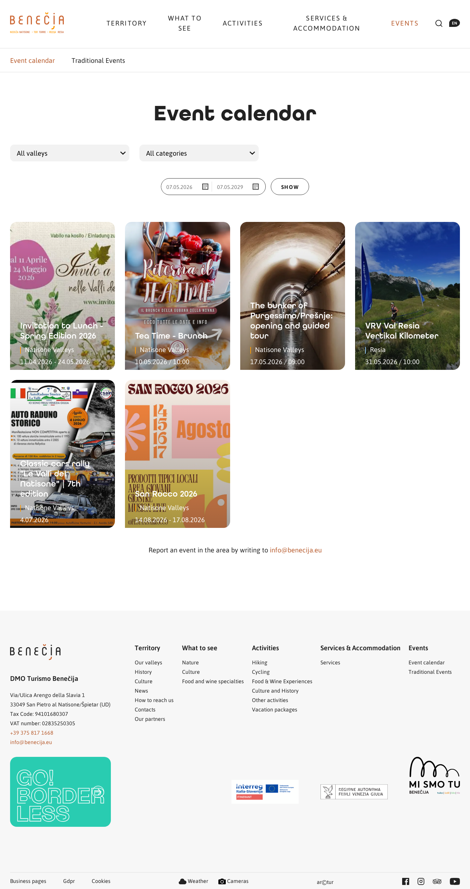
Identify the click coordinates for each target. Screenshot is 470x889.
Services (330, 662)
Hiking (259, 662)
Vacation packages (274, 709)
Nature (190, 662)
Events (405, 22)
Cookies (101, 880)
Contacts (145, 709)
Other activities (270, 699)
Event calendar (32, 60)
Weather (193, 880)
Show (290, 186)
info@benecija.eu (296, 549)
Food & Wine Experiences (282, 681)
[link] (60, 792)
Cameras (233, 880)
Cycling (261, 671)
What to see (185, 22)
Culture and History (275, 690)
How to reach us (154, 699)
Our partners (150, 718)
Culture (144, 681)
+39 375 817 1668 (31, 732)
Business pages (28, 880)
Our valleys (148, 662)
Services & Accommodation (326, 22)
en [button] (454, 23)
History (143, 671)
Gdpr (69, 880)
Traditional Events (98, 60)
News (141, 690)
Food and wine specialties (213, 681)
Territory (126, 22)
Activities (243, 22)
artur (325, 882)
